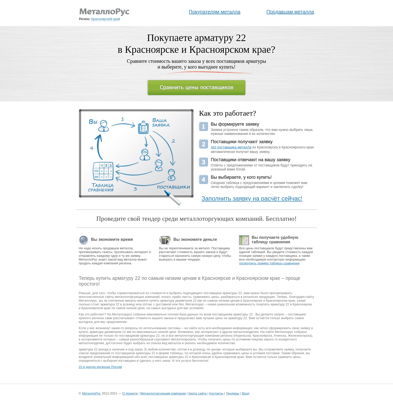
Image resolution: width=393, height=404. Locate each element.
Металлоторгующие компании (163, 393)
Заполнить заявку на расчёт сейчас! (252, 198)
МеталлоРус (91, 393)
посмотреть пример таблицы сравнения (269, 263)
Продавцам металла (290, 12)
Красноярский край (105, 19)
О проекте (130, 393)
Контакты (216, 393)
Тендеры (232, 393)
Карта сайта (197, 393)
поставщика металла (231, 147)
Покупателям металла (214, 12)
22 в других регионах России (100, 367)
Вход (245, 393)
